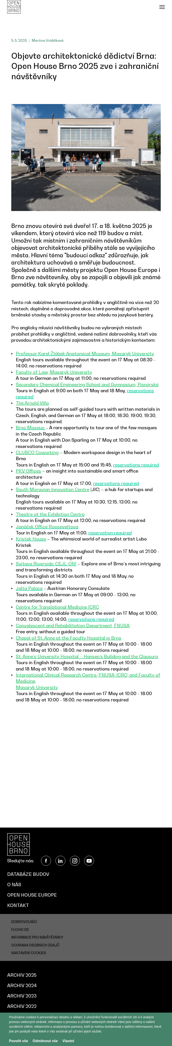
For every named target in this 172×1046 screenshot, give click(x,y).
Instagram (75, 861)
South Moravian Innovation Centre (52, 489)
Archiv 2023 (22, 996)
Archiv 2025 (22, 975)
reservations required (136, 465)
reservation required (110, 533)
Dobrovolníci (24, 922)
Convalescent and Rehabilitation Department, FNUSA (73, 625)
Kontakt (18, 905)
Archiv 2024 (22, 985)
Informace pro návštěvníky (37, 937)
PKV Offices (28, 471)
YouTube (89, 861)
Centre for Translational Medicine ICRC (57, 607)
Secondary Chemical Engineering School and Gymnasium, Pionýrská (87, 384)
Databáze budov (28, 874)
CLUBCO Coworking (37, 452)
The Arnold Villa (32, 403)
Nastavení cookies (28, 953)
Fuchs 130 (20, 930)
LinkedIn (60, 861)
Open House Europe (32, 895)
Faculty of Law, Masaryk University (54, 372)
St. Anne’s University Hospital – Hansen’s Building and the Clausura (87, 656)
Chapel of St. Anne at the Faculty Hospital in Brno (68, 638)
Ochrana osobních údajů (35, 945)
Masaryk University (37, 687)
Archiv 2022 (22, 1006)
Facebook (46, 861)
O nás (14, 884)
